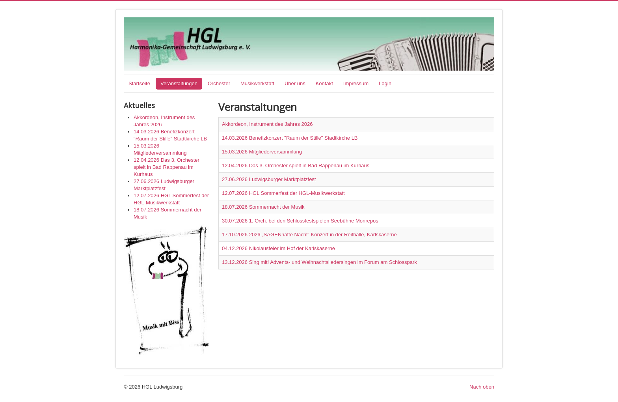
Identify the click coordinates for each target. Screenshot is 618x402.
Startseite (139, 83)
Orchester (219, 83)
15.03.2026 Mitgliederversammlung (262, 152)
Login (385, 83)
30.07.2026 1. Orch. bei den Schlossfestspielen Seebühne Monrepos (300, 221)
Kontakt (324, 83)
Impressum (356, 83)
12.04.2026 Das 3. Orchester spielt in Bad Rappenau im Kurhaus (295, 165)
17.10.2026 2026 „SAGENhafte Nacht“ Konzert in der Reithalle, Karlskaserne (309, 234)
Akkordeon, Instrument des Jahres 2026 (267, 124)
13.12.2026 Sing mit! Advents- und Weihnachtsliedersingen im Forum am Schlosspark (319, 262)
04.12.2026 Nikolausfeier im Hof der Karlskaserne (278, 248)
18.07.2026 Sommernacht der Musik (263, 207)
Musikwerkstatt (257, 83)
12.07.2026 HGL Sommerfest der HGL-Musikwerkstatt (283, 193)
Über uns (295, 83)
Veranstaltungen (178, 83)
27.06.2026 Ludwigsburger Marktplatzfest (269, 179)
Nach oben (481, 387)
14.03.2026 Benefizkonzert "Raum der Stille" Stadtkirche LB (290, 138)
